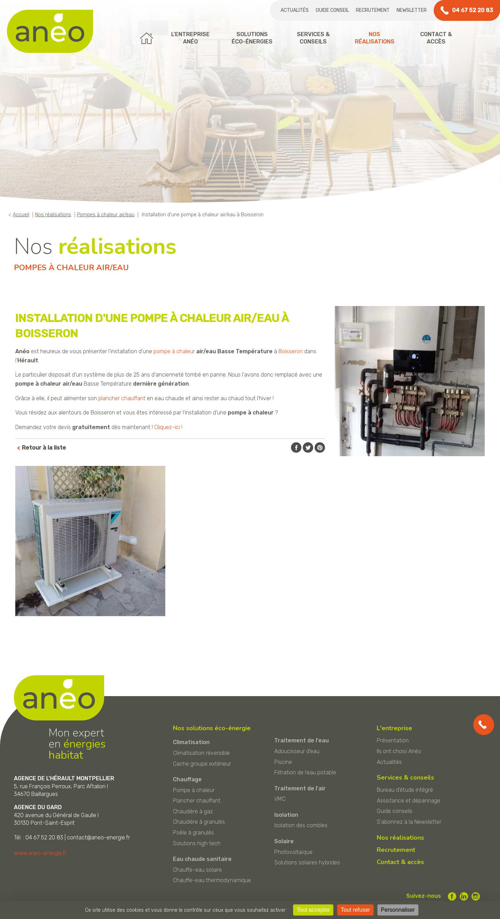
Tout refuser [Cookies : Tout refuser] (355, 910)
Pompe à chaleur (194, 790)
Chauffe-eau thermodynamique (212, 880)
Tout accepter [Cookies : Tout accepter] (313, 910)
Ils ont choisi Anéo (399, 751)
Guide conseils (394, 811)
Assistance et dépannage (408, 800)
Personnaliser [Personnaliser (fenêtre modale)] (398, 910)
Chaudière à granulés (199, 822)
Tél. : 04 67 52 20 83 (38, 837)
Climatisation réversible (201, 753)
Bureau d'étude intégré (405, 790)
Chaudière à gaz (193, 811)
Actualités (295, 10)
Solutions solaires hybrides (307, 862)
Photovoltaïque (293, 852)
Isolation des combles (300, 825)
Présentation (393, 740)
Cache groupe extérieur (202, 763)
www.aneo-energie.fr (40, 853)
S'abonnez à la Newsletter (409, 822)
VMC (279, 799)
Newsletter (412, 10)
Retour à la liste (44, 447)
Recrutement (373, 10)
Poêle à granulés (193, 832)
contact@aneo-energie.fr (98, 837)
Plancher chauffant (196, 800)
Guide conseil (332, 10)
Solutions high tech (196, 843)
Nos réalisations (400, 837)
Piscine (283, 762)
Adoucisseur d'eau (296, 751)
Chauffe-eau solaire (197, 869)
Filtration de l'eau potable (305, 772)
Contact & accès (400, 862)
